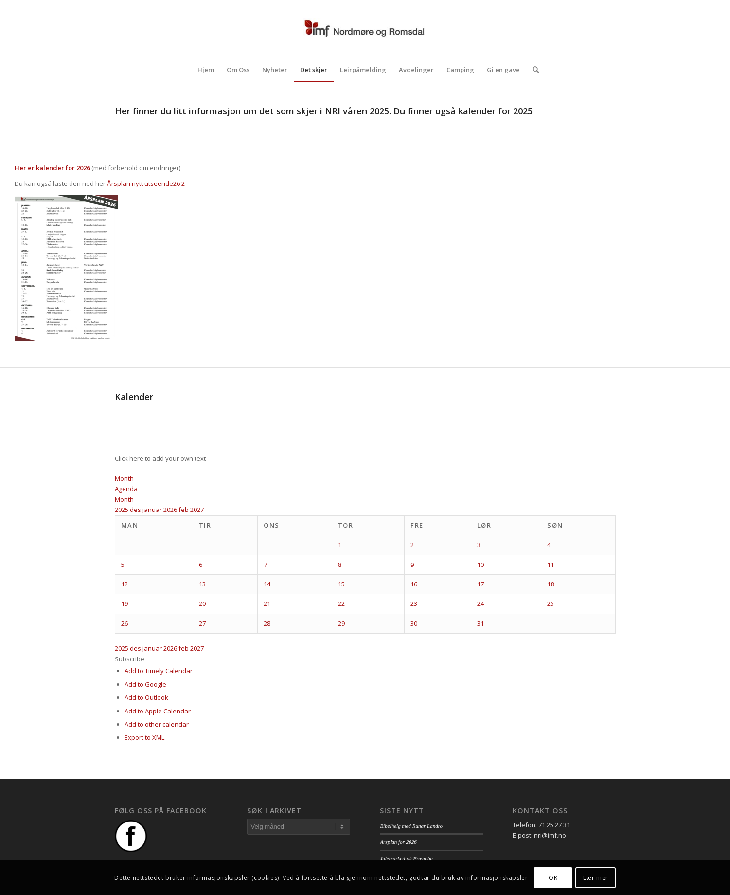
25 (550, 603)
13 (202, 584)
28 (267, 623)
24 (480, 603)
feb (184, 509)
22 (341, 603)
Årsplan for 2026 (398, 842)
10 (480, 564)
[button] (129, 659)
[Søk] (532, 69)
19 (124, 603)
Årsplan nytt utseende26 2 (146, 183)
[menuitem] (205, 69)
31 (480, 623)
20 (202, 603)
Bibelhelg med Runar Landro (411, 826)
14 (267, 584)
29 (341, 623)
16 (413, 584)
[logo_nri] (365, 28)
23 (413, 603)
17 (480, 584)
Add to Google (145, 684)
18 (550, 584)
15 (341, 584)
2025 (122, 509)
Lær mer (595, 878)
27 (202, 623)
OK (553, 878)
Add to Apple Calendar (158, 711)
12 (124, 584)
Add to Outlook (146, 697)
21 (267, 603)
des (136, 509)
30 (413, 623)
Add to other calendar (157, 724)
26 (124, 623)
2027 (197, 509)
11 (550, 564)
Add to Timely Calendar (159, 670)
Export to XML (144, 737)
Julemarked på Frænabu (406, 858)
